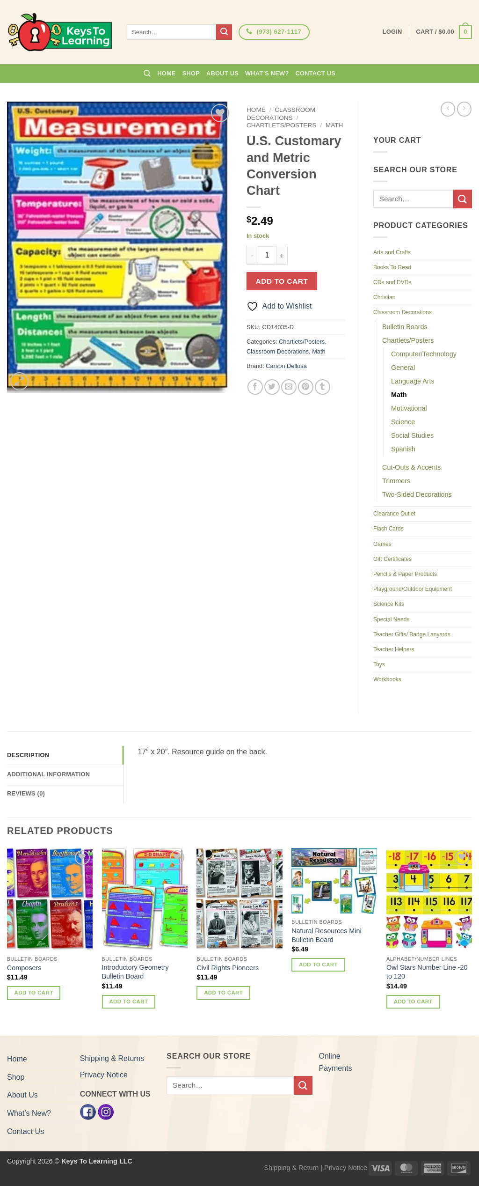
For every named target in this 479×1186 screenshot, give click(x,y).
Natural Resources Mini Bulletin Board (326, 935)
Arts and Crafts (392, 252)
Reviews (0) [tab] (26, 793)
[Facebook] (88, 1111)
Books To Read (392, 267)
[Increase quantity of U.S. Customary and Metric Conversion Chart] (282, 255)
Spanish (403, 449)
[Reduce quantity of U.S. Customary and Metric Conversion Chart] (252, 255)
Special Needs (391, 619)
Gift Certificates (392, 559)
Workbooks (387, 679)
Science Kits (388, 604)
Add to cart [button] (34, 992)
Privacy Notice (104, 1075)
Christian (384, 297)
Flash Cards (388, 528)
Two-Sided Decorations (417, 494)
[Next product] (448, 109)
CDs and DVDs (392, 282)
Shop (191, 73)
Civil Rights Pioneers (227, 968)
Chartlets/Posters (281, 125)
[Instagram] (106, 1111)
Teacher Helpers (393, 649)
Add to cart (282, 281)
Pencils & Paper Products (405, 574)
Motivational (409, 408)
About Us (222, 73)
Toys (379, 664)
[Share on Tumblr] (322, 387)
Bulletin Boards (405, 327)
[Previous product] (464, 109)
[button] (444, 32)
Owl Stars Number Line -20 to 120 (427, 972)
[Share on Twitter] (272, 387)
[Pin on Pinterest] (305, 387)
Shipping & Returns (112, 1058)
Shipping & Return (291, 1167)
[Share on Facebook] (255, 387)
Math (334, 125)
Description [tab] (28, 755)
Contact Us (316, 73)
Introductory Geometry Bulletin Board (135, 972)
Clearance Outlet (394, 513)
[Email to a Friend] (289, 387)
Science (403, 422)
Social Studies (412, 435)
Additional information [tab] (48, 774)
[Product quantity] (267, 255)
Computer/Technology (424, 354)
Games (382, 544)
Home (166, 73)
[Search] (147, 73)
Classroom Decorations (281, 113)
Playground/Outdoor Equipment (412, 589)
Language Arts (413, 381)
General (403, 367)
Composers (24, 968)
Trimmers (396, 481)
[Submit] (224, 32)
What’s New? (267, 73)
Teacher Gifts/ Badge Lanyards (411, 634)
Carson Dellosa (286, 365)
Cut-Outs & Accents (411, 467)
